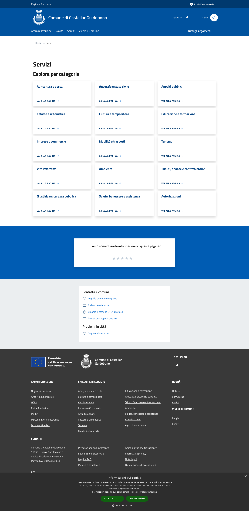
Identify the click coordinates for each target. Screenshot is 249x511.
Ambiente (130, 408)
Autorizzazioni (133, 419)
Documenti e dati (40, 425)
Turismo (82, 425)
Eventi (175, 424)
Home (38, 43)
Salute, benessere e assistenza (141, 414)
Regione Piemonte (41, 4)
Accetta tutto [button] (112, 498)
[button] (124, 505)
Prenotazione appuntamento (93, 448)
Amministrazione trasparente (141, 448)
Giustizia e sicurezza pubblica (141, 396)
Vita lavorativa (86, 402)
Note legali (131, 459)
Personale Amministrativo (45, 419)
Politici (34, 414)
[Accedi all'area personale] (202, 4)
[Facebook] (186, 17)
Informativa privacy (135, 453)
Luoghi (175, 418)
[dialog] (124, 492)
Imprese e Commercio (89, 408)
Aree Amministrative (42, 397)
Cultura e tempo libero (90, 397)
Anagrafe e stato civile (90, 391)
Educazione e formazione (138, 391)
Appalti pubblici (86, 414)
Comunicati (178, 397)
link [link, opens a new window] (155, 492)
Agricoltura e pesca (135, 425)
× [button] (245, 476)
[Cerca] (214, 17)
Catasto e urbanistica (89, 419)
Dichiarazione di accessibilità (140, 465)
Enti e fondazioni (40, 408)
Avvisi (175, 402)
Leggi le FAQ (84, 459)
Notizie (176, 391)
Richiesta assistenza (89, 465)
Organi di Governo (41, 391)
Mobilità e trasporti (88, 431)
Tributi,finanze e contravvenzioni (143, 402)
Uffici (34, 402)
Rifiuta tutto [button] (137, 498)
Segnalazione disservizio (91, 453)
